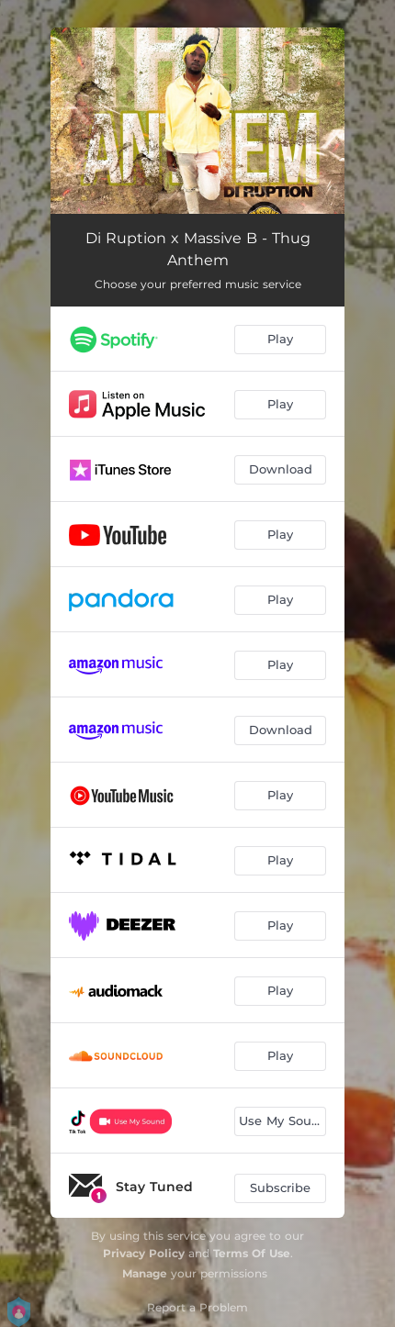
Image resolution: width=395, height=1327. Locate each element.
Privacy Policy (144, 1253)
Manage (144, 1273)
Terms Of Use (251, 1253)
